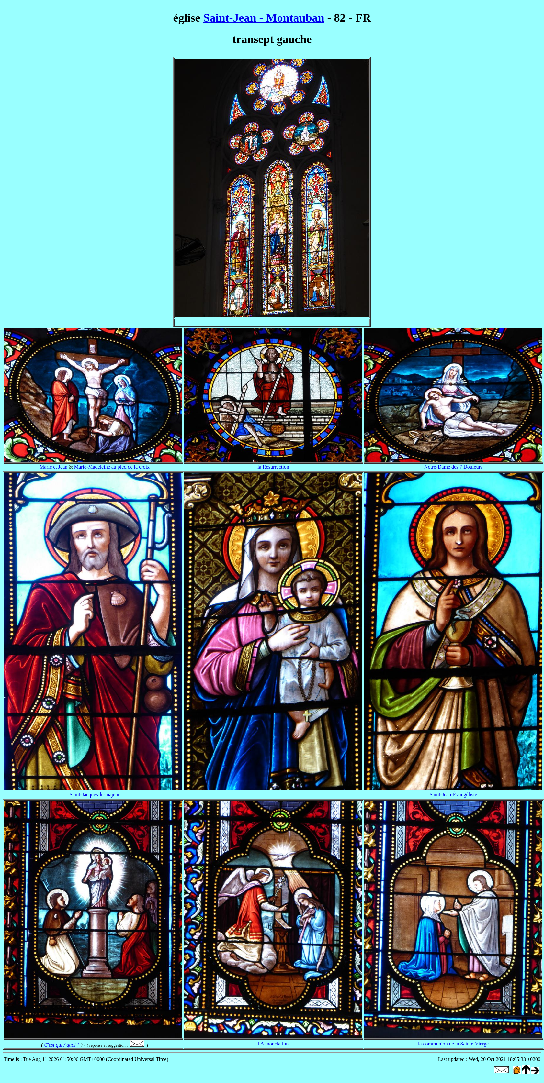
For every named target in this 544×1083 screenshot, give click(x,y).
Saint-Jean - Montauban (263, 17)
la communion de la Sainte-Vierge (453, 1043)
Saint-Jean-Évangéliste (453, 794)
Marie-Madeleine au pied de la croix (112, 467)
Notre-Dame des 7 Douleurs (453, 467)
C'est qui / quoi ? (61, 1045)
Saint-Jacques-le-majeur (95, 794)
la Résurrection (273, 467)
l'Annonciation (273, 1043)
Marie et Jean (53, 467)
